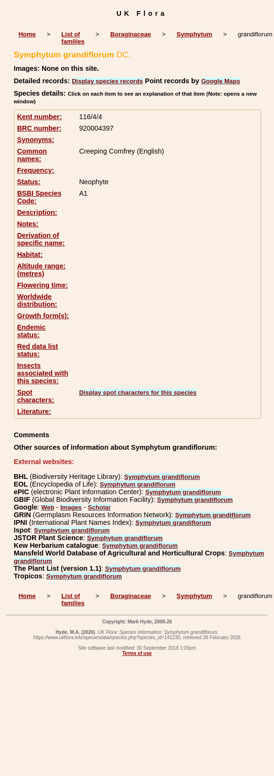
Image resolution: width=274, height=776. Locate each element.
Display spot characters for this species (138, 392)
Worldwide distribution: (37, 300)
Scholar (99, 507)
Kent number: (39, 117)
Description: (37, 212)
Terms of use (137, 653)
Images (71, 507)
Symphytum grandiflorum (162, 476)
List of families (72, 38)
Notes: (28, 224)
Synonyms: (36, 140)
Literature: (34, 411)
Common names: (32, 155)
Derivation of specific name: (41, 239)
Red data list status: (37, 350)
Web (47, 507)
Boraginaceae (130, 34)
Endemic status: (31, 331)
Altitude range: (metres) (41, 269)
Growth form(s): (43, 316)
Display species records (107, 81)
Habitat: (30, 254)
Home (27, 34)
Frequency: (36, 170)
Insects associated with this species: (42, 373)
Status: (29, 182)
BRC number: (39, 128)
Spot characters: (36, 396)
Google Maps (221, 81)
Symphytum (194, 34)
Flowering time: (42, 285)
